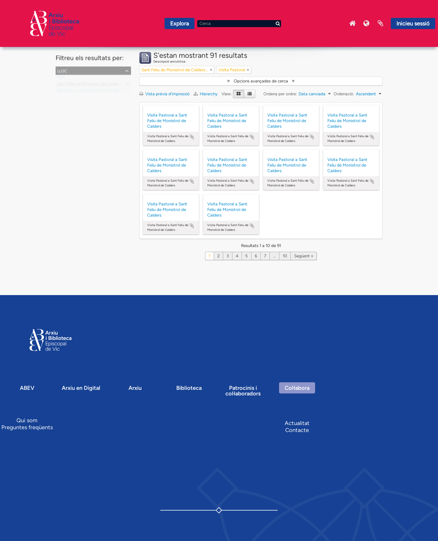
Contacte (297, 430)
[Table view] (249, 94)
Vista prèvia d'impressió (164, 93)
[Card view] (238, 94)
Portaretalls (380, 23)
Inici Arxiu (353, 23)
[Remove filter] (211, 70)
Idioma (366, 23)
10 (285, 255)
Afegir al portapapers (192, 137)
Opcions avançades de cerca (261, 81)
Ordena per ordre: (280, 93)
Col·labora (297, 388)
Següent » (303, 255)
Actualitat (297, 423)
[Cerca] (239, 23)
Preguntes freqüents (27, 427)
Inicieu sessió (413, 23)
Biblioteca (189, 388)
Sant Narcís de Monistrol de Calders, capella (98, 91)
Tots (61, 78)
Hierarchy (206, 93)
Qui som (26, 420)
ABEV (27, 388)
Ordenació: (344, 93)
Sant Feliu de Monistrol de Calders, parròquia (99, 84)
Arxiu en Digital (81, 388)
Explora (179, 23)
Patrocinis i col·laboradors (243, 391)
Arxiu (135, 388)
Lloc (62, 70)
